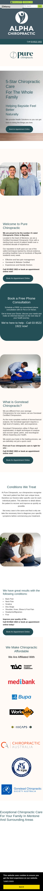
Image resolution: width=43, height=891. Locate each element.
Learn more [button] (9, 881)
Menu (6, 6)
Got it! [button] (21, 887)
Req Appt (16, 2)
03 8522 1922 (36, 42)
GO (40, 6)
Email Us (28, 2)
